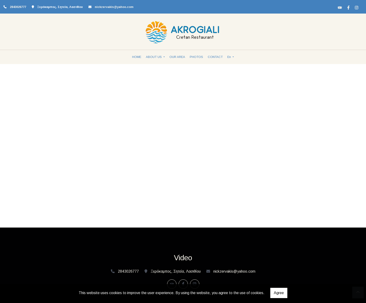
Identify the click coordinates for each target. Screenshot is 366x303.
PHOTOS (196, 57)
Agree (279, 293)
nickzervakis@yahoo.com (114, 7)
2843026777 (18, 7)
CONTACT (215, 57)
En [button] (229, 57)
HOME (136, 57)
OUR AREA (177, 57)
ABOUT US (154, 57)
